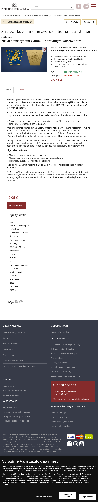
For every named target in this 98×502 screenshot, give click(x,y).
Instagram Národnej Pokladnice (16, 416)
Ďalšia (89, 22)
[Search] (71, 6)
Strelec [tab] (21, 89)
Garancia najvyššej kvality (62, 421)
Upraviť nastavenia (44, 497)
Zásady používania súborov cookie (66, 376)
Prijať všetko (87, 497)
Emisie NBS (8, 349)
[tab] (21, 90)
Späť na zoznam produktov (17, 21)
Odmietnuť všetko (67, 496)
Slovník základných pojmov (63, 367)
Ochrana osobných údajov (62, 349)
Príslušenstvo (8, 355)
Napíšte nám (8, 386)
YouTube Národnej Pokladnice (16, 420)
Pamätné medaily (10, 343)
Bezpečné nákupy (58, 412)
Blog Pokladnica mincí (12, 407)
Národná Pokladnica (60, 332)
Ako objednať (57, 358)
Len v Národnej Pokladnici (14, 332)
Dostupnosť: (56, 75)
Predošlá (72, 22)
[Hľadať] (49, 6)
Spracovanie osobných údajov (64, 353)
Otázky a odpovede (59, 362)
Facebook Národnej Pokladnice (16, 412)
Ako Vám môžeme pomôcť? (15, 390)
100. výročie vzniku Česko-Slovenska (19, 366)
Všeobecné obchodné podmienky (65, 344)
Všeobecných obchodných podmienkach (20, 482)
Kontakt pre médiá (11, 394)
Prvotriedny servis (59, 417)
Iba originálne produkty (61, 426)
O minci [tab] (7, 89)
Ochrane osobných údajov (50, 482)
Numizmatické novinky (13, 360)
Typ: (53, 72)
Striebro (6, 338)
